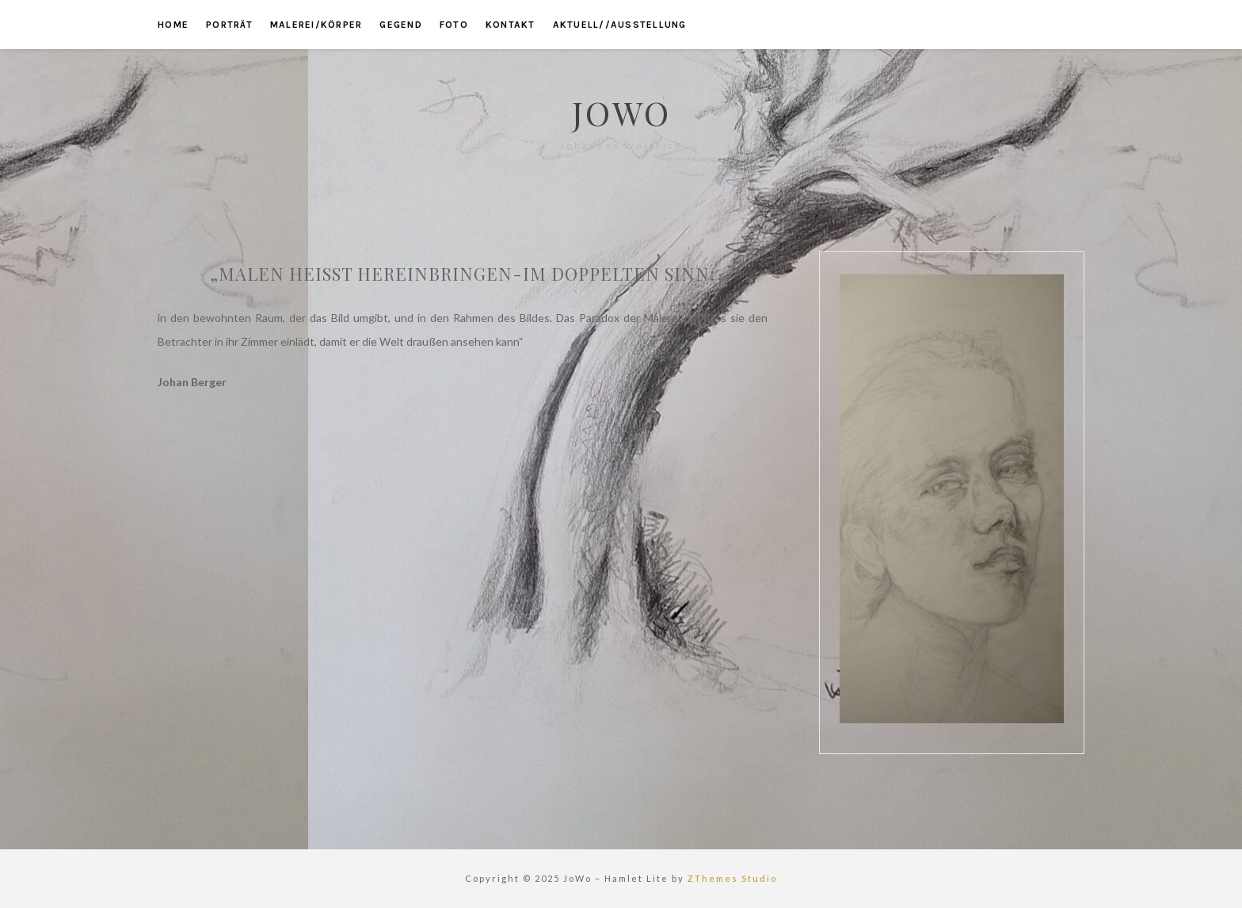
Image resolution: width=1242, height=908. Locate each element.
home (173, 24)
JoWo (621, 112)
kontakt (510, 24)
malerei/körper (316, 24)
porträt (229, 24)
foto (454, 24)
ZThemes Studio (732, 878)
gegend (400, 24)
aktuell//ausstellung (620, 24)
